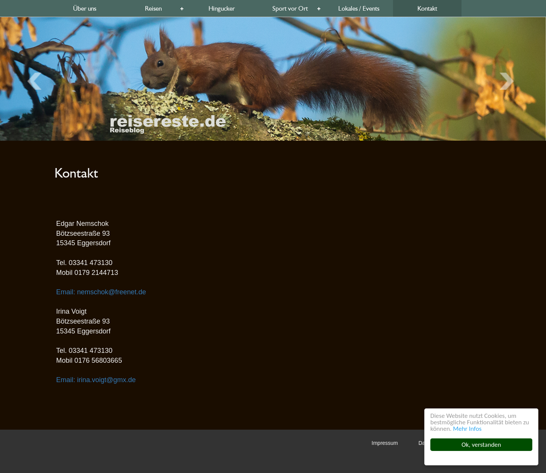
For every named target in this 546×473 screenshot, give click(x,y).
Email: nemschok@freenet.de (101, 292)
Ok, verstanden (481, 445)
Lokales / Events (358, 8)
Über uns (84, 8)
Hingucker (222, 8)
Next (36, 81)
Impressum (385, 443)
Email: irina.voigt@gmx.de (96, 380)
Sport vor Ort (290, 8)
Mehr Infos (467, 429)
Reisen (153, 8)
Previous (509, 81)
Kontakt (427, 8)
